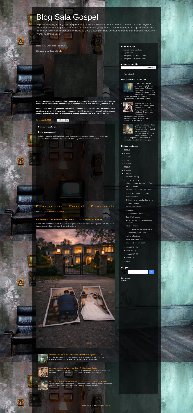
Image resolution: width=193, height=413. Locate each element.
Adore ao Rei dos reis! (134, 240)
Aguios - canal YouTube (132, 50)
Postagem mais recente (49, 206)
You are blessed (132, 197)
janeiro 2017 (131, 257)
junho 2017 (130, 250)
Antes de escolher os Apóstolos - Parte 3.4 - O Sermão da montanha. (144, 105)
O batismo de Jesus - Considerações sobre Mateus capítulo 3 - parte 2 (76, 355)
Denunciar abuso (126, 279)
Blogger (108, 405)
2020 (126, 164)
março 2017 (131, 254)
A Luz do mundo (132, 226)
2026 (126, 150)
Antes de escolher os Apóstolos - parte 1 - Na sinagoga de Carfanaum (143, 86)
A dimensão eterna (133, 236)
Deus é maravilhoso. (134, 207)
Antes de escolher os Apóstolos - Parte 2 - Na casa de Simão (73, 368)
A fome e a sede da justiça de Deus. (139, 183)
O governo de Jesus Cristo (136, 233)
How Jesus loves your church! (137, 193)
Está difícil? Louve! (133, 217)
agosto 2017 (131, 180)
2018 (126, 170)
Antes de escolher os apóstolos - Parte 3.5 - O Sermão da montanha (69, 219)
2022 (126, 157)
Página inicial (76, 206)
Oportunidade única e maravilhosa (139, 229)
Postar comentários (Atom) (53, 212)
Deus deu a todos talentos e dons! (139, 190)
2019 (126, 167)
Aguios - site (128, 53)
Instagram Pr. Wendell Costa (134, 59)
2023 (126, 153)
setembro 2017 (132, 177)
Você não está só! (132, 186)
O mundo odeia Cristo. (134, 214)
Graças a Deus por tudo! (135, 243)
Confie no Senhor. (133, 203)
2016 (126, 262)
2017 (126, 174)
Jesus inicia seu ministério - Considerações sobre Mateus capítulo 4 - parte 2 (79, 381)
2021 (126, 160)
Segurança (130, 210)
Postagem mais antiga (103, 206)
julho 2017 (130, 247)
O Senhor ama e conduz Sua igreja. (139, 200)
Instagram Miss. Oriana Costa (134, 56)
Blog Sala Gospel (67, 16)
